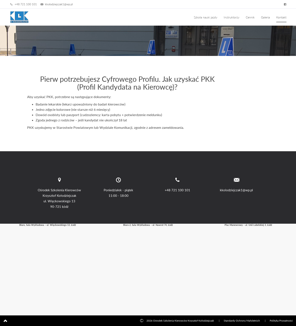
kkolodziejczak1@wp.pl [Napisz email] (56, 4)
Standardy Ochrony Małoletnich (242, 320)
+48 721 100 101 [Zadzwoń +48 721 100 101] (23, 4)
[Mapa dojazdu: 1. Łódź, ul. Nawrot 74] (147, 266)
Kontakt (281, 17)
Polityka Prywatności (281, 320)
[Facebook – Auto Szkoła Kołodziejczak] (284, 4)
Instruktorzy (231, 17)
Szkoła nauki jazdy (205, 17)
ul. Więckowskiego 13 (59, 201)
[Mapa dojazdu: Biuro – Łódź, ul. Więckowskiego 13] (47, 266)
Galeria (265, 17)
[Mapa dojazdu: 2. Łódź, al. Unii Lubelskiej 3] (248, 266)
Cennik (250, 17)
